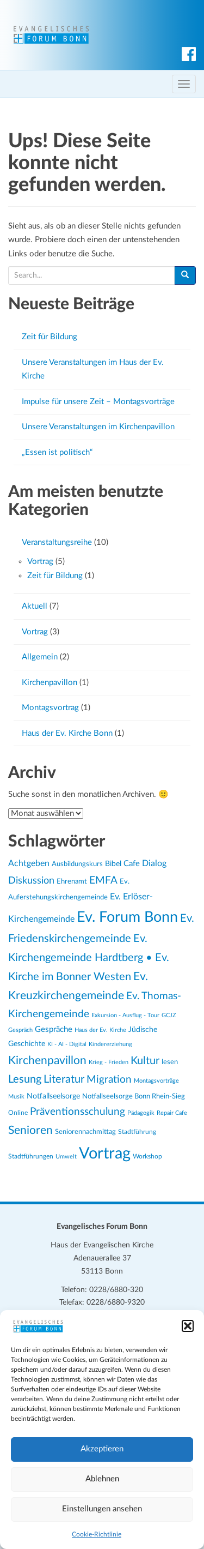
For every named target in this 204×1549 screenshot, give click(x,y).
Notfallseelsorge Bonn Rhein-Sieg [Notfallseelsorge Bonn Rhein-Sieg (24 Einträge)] (133, 1096)
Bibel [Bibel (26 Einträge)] (113, 864)
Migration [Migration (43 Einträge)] (109, 1079)
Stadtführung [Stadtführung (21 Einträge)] (137, 1132)
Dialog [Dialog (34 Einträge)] (154, 863)
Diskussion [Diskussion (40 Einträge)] (31, 880)
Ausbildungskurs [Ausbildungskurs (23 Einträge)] (77, 864)
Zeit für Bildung (49, 337)
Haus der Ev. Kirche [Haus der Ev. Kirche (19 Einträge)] (100, 1030)
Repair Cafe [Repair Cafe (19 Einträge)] (172, 1113)
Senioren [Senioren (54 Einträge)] (30, 1130)
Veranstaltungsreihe (57, 542)
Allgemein (40, 657)
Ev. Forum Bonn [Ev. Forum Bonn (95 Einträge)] (127, 917)
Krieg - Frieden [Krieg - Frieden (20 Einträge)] (108, 1062)
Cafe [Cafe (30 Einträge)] (131, 864)
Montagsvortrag (50, 708)
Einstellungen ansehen (102, 1509)
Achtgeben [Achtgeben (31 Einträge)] (29, 863)
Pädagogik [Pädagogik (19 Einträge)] (140, 1113)
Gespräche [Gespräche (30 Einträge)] (53, 1029)
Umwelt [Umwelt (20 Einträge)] (66, 1157)
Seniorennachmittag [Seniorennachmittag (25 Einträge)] (85, 1132)
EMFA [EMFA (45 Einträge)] (103, 880)
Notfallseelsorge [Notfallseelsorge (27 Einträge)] (53, 1096)
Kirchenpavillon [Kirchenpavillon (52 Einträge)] (47, 1060)
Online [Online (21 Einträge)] (18, 1113)
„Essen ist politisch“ (57, 452)
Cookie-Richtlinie (96, 1534)
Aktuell (34, 606)
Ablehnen (102, 1479)
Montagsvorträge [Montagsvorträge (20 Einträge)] (156, 1081)
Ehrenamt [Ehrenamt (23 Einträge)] (72, 881)
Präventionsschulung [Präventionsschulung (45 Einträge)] (77, 1111)
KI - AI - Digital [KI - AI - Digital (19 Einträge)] (66, 1044)
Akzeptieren (102, 1449)
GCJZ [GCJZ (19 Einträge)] (169, 1015)
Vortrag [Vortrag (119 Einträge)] (105, 1153)
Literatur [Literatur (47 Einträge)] (64, 1079)
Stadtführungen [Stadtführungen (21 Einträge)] (30, 1157)
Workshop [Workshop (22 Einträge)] (147, 1156)
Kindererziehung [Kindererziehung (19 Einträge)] (110, 1044)
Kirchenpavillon (49, 683)
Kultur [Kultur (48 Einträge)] (145, 1060)
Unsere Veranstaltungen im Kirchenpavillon (98, 427)
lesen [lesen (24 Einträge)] (170, 1062)
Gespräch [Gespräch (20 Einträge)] (20, 1030)
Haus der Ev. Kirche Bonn (67, 733)
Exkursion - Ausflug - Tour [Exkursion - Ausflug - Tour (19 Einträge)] (125, 1015)
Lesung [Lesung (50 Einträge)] (24, 1079)
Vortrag (40, 561)
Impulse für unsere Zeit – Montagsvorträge (98, 402)
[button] (187, 1325)
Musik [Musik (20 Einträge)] (16, 1097)
